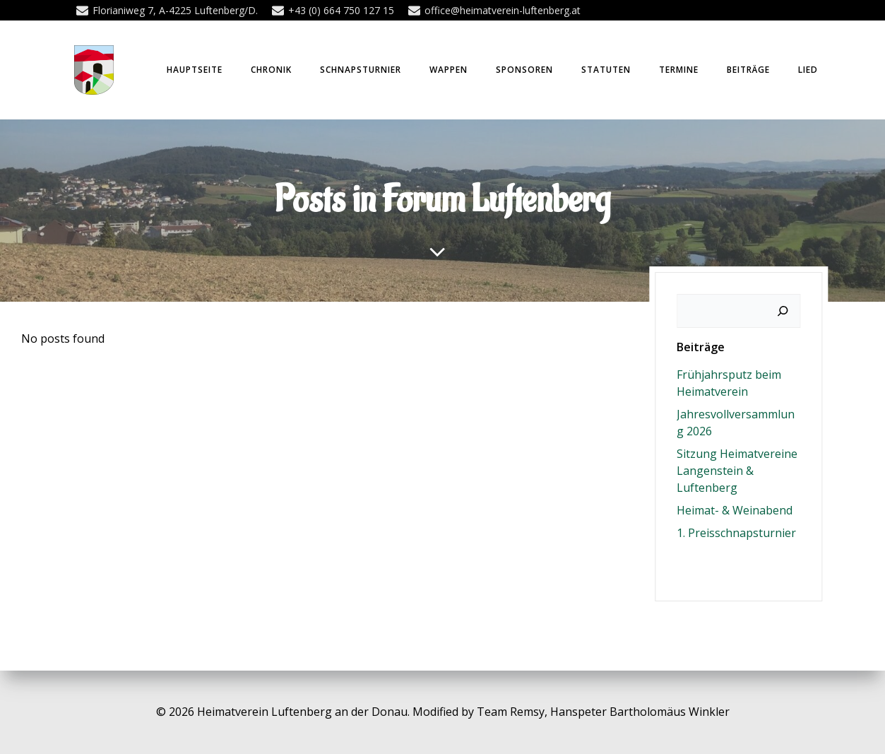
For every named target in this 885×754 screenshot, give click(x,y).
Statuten (606, 70)
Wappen (448, 70)
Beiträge (748, 70)
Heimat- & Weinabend (734, 510)
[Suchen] (783, 311)
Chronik (271, 70)
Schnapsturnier (360, 70)
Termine (679, 70)
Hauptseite (194, 70)
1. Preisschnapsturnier (736, 533)
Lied (808, 70)
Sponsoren (524, 70)
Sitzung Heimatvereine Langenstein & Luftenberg (737, 470)
